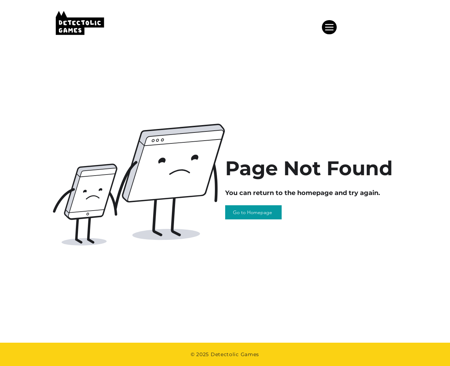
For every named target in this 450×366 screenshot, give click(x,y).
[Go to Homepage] (253, 212)
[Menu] (329, 27)
